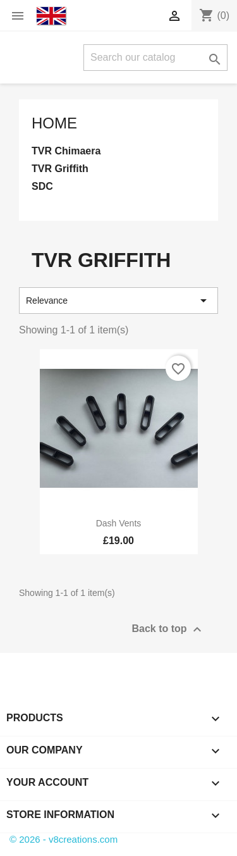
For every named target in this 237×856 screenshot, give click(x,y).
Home (54, 123)
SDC (42, 186)
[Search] (155, 57)
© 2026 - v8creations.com (63, 839)
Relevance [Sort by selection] (118, 300)
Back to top (168, 629)
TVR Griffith (60, 168)
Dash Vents (119, 523)
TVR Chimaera (66, 151)
